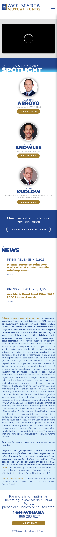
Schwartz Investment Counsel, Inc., (21, 318)
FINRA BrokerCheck (12, 478)
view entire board (29, 229)
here (4, 467)
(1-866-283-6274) (29, 516)
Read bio (29, 112)
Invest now (29, 523)
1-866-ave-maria (28, 512)
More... (11, 275)
